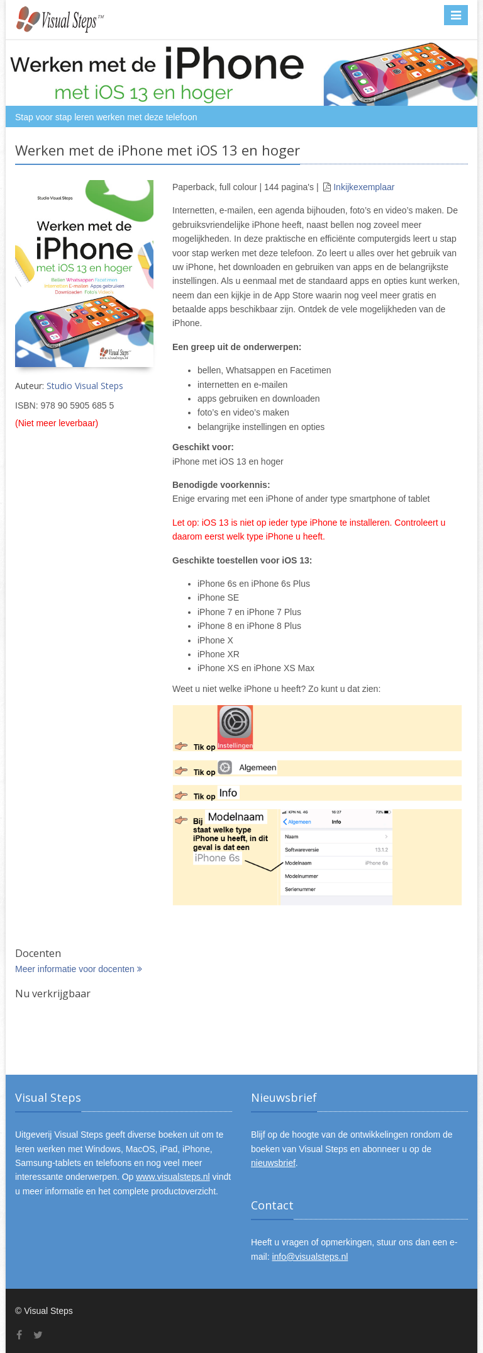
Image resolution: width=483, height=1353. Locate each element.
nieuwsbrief (273, 1163)
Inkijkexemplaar (363, 187)
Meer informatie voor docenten (78, 969)
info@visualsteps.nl (310, 1257)
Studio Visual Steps (85, 386)
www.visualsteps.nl (173, 1177)
